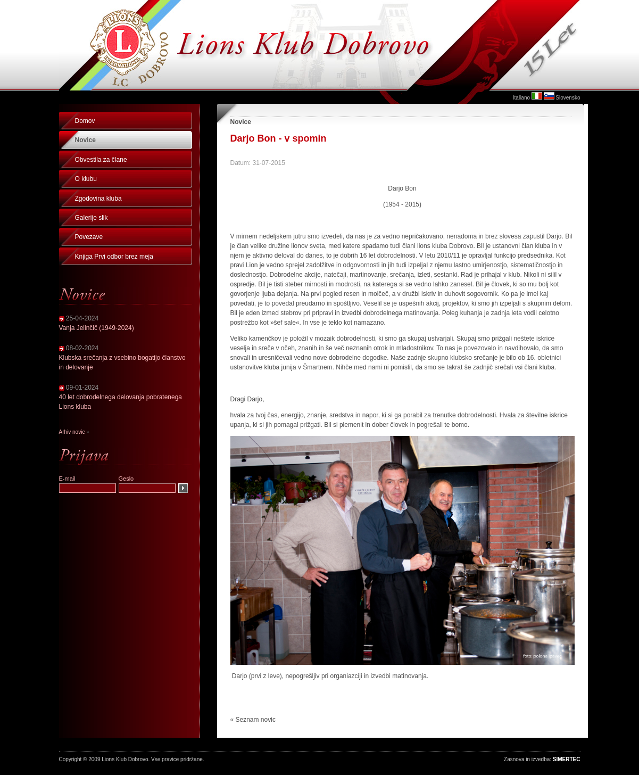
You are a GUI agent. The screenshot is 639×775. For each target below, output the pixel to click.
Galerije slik (91, 217)
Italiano (521, 98)
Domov (85, 121)
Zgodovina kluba (98, 198)
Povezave (89, 237)
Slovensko (567, 98)
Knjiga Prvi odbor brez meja (114, 256)
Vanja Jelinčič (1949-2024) (96, 328)
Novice (85, 140)
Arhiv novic (72, 432)
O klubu (86, 179)
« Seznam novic (253, 719)
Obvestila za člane (101, 159)
